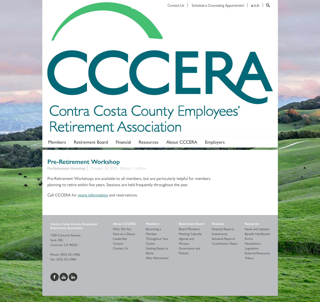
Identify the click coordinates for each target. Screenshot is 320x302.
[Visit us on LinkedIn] (73, 276)
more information (93, 195)
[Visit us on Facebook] (55, 276)
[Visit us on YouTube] (64, 276)
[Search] (266, 5)
